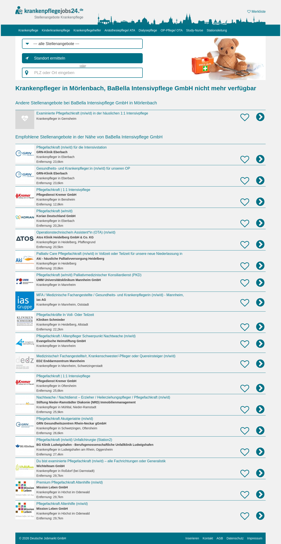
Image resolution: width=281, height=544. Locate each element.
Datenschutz (235, 538)
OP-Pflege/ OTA (172, 30)
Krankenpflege (28, 30)
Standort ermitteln (49, 58)
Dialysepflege (148, 30)
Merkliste (256, 11)
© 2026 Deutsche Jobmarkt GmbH (42, 538)
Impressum (254, 538)
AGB (219, 538)
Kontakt (208, 538)
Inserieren (192, 538)
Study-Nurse (194, 30)
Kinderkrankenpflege (56, 30)
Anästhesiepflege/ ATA (119, 30)
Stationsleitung (217, 30)
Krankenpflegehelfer (87, 30)
